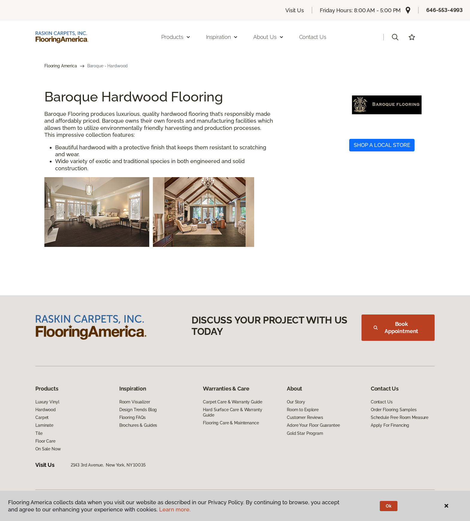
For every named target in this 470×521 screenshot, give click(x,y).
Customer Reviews (305, 417)
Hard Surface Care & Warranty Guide (232, 412)
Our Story (296, 402)
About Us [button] (268, 37)
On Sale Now (48, 448)
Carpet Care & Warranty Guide (232, 402)
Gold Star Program (305, 433)
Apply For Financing (390, 425)
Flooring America (60, 65)
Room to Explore (303, 409)
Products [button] (176, 37)
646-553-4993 (444, 10)
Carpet (42, 417)
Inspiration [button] (222, 37)
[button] (395, 37)
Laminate (44, 425)
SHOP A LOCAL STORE (382, 145)
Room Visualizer (134, 402)
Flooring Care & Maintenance (231, 422)
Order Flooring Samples (394, 409)
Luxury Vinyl (47, 402)
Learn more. (175, 509)
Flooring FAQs (132, 417)
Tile (38, 433)
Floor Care (45, 441)
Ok (388, 506)
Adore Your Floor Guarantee (313, 425)
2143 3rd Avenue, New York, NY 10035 (108, 465)
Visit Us (294, 10)
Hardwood (45, 409)
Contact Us (312, 37)
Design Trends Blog (138, 409)
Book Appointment (395, 327)
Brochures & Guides (138, 425)
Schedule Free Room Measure (399, 417)
